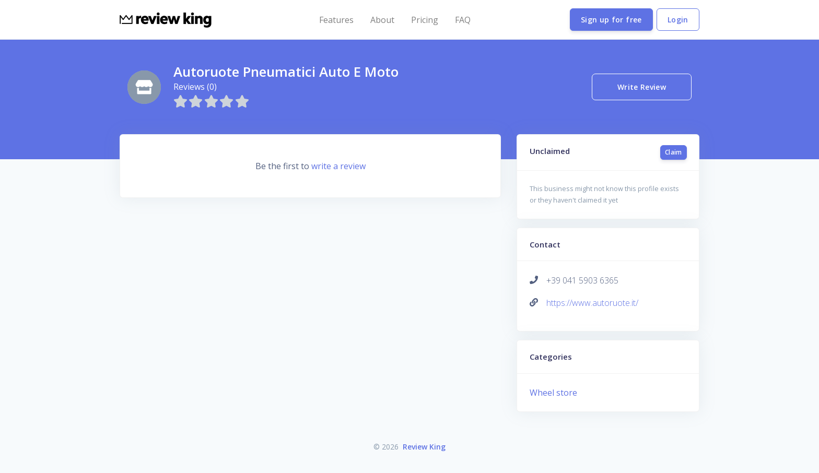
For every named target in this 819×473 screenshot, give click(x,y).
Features (336, 20)
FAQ (463, 20)
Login (678, 20)
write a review (338, 166)
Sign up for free (611, 20)
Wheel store (553, 392)
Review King (424, 447)
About (382, 20)
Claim (673, 152)
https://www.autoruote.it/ (592, 303)
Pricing (424, 20)
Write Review (641, 87)
